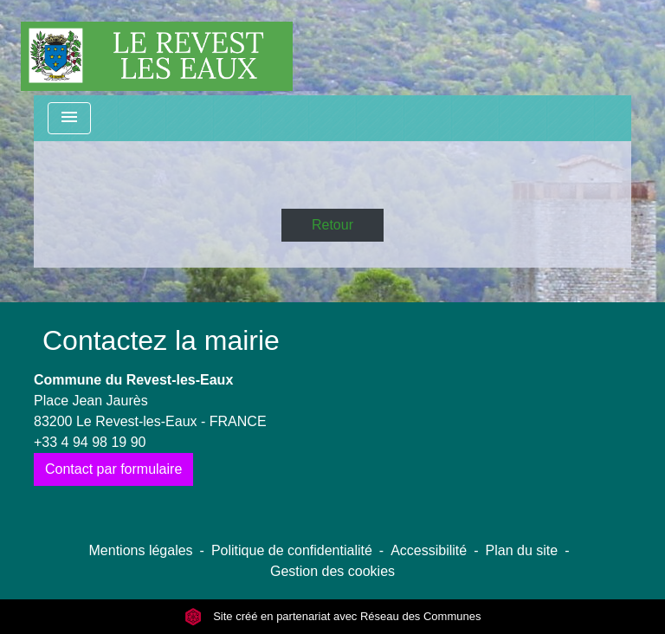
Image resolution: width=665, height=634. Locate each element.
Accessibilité (429, 550)
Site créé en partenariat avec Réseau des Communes (332, 616)
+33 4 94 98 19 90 (89, 442)
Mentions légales (141, 550)
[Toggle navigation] (69, 118)
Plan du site (522, 550)
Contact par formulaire (113, 469)
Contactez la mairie (161, 340)
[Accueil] (157, 47)
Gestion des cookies (332, 571)
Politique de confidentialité (291, 550)
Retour (332, 224)
